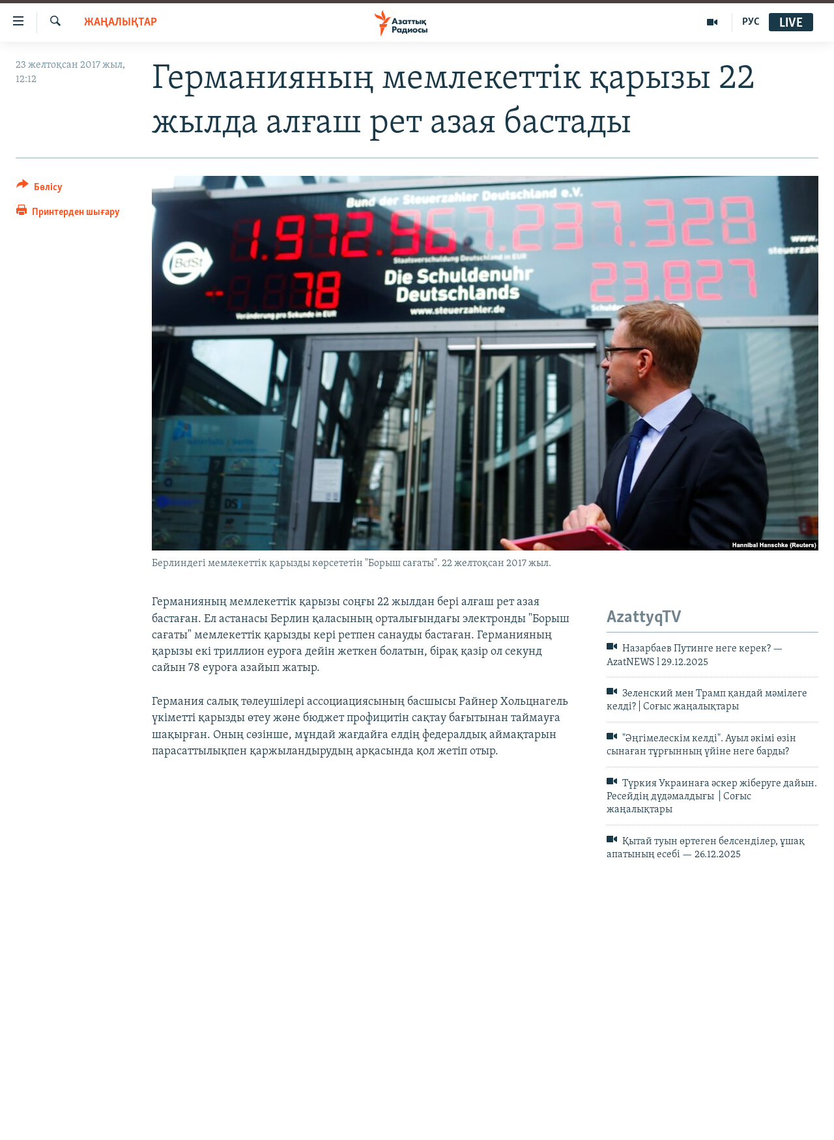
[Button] (39, 189)
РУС (751, 22)
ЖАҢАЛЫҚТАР (120, 22)
